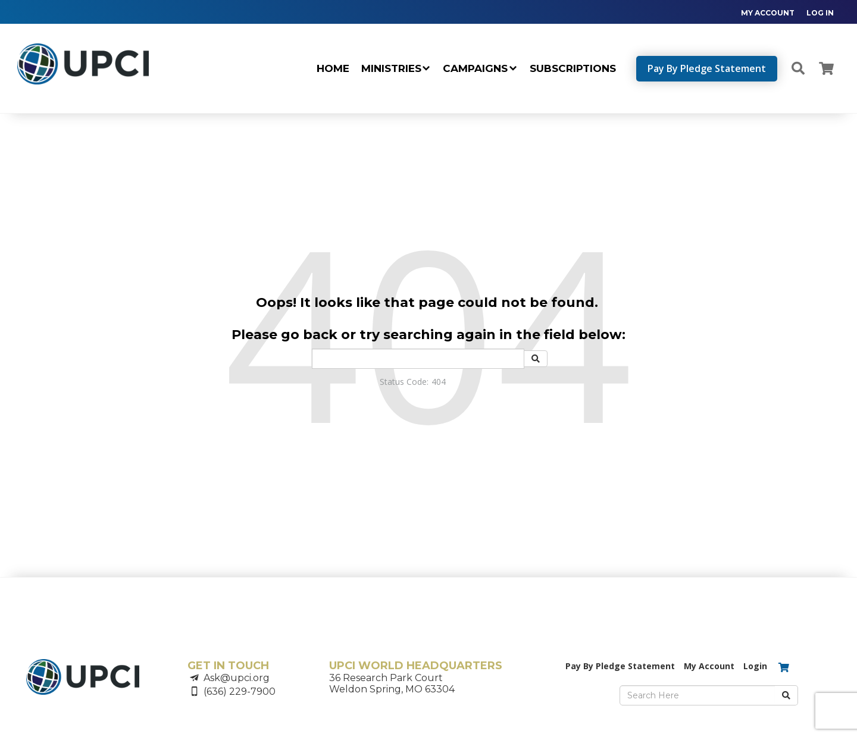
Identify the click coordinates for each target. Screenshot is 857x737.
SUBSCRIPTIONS (573, 68)
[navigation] (781, 12)
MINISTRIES (391, 68)
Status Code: (404, 381)
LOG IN (820, 12)
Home (333, 68)
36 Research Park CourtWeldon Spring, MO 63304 (392, 683)
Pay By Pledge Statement (707, 68)
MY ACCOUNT (768, 12)
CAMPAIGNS (475, 68)
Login (755, 666)
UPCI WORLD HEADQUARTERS (415, 665)
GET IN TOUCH (228, 665)
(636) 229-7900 (240, 691)
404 (438, 381)
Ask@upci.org (237, 677)
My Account (709, 666)
